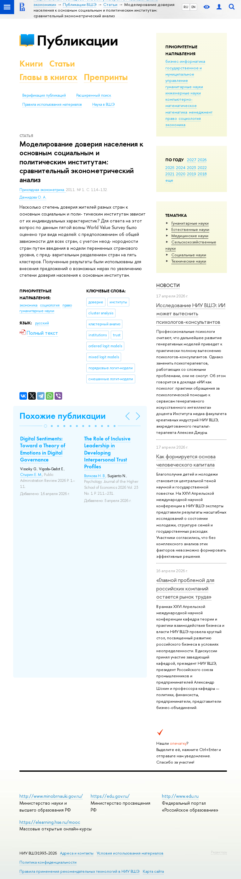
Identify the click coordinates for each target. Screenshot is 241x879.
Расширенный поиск (93, 95)
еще (169, 180)
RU (186, 7)
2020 (180, 174)
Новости (168, 285)
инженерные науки (183, 93)
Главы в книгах (48, 77)
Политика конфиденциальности (48, 862)
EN (193, 7)
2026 (202, 159)
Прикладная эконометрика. (42, 189)
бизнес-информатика (185, 61)
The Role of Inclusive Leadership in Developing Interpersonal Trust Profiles (107, 452)
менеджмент (201, 112)
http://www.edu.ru (180, 796)
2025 (169, 167)
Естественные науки (190, 229)
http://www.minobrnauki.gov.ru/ (51, 796)
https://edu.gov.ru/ (110, 796)
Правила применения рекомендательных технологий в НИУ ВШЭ (79, 871)
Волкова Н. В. (94, 475)
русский (42, 323)
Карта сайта (153, 871)
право (171, 118)
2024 (180, 167)
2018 (202, 174)
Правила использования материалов (52, 104)
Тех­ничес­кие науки (188, 261)
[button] (45, 426)
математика (176, 112)
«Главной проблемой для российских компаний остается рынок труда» (185, 588)
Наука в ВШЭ (103, 104)
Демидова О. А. (32, 197)
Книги (31, 63)
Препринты (106, 77)
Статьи (62, 63)
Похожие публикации (62, 415)
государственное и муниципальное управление (183, 74)
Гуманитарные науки (190, 223)
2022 (202, 167)
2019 (191, 174)
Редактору (219, 852)
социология (190, 118)
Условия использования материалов (130, 853)
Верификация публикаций (44, 95)
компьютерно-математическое (181, 102)
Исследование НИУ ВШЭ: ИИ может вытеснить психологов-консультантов (190, 313)
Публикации (77, 40)
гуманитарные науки (184, 86)
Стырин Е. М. (31, 474)
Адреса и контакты (77, 853)
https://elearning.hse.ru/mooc (49, 822)
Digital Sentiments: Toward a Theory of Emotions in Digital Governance (42, 449)
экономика (175, 124)
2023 (191, 167)
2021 (169, 174)
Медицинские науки (189, 235)
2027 (191, 159)
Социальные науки (188, 255)
